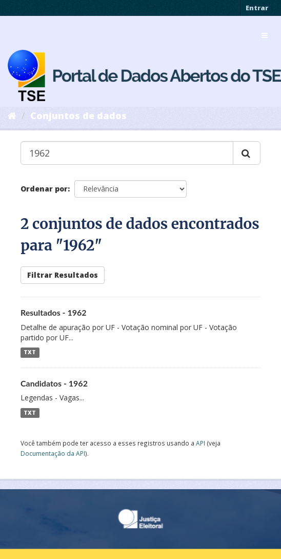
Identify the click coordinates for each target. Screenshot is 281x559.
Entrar (257, 7)
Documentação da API (53, 453)
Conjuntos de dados (78, 115)
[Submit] (246, 153)
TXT (30, 352)
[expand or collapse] (264, 35)
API (200, 443)
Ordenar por (44, 189)
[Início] (12, 115)
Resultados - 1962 (54, 312)
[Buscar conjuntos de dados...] (127, 153)
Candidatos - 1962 (54, 383)
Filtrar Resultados (62, 275)
